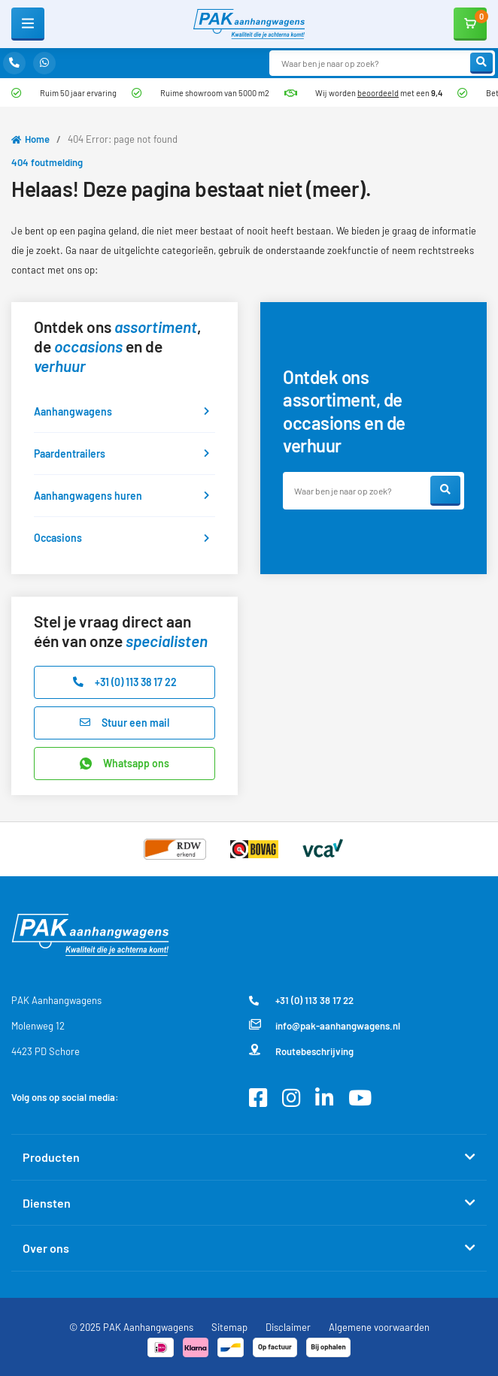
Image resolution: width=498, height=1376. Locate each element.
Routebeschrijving (301, 1052)
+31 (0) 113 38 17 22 (125, 682)
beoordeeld (378, 93)
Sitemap (229, 1327)
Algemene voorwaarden (379, 1327)
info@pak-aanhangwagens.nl (324, 1026)
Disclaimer (288, 1327)
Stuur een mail (124, 722)
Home (37, 139)
